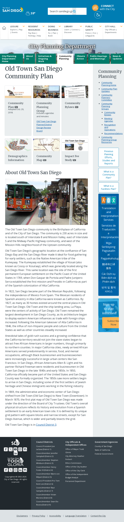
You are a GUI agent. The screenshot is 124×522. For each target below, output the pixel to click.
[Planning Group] (46, 91)
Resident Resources (36, 28)
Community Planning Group (44, 107)
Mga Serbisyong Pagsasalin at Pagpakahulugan (111, 250)
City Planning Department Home (9, 59)
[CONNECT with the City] (104, 7)
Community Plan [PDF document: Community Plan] (15, 105)
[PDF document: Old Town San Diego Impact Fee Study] (75, 144)
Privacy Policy (38, 515)
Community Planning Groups (106, 106)
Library (73, 26)
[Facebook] (6, 449)
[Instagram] (20, 449)
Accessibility (55, 515)
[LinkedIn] (16, 453)
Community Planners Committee (106, 97)
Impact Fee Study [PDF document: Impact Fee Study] (72, 158)
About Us (29, 57)
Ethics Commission (73, 463)
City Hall (114, 26)
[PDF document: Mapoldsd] (46, 144)
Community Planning (65, 57)
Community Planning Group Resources (109, 140)
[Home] (4, 31)
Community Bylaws (109, 113)
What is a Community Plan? (109, 174)
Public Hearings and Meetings (98, 57)
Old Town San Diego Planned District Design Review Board (46, 126)
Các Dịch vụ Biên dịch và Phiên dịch (108, 277)
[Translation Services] (108, 200)
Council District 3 (46, 424)
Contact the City (98, 515)
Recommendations (113, 133)
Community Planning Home (108, 84)
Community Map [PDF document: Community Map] (44, 158)
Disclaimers (22, 515)
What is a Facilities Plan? (108, 187)
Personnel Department (75, 481)
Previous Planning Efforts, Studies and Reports (108, 157)
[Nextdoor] (25, 449)
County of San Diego (103, 446)
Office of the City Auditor (76, 466)
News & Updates (117, 57)
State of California (102, 450)
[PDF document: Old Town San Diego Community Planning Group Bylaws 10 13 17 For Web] (75, 91)
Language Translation (76, 515)
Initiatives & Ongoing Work (45, 59)
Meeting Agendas (108, 119)
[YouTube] (15, 449)
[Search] (67, 11)
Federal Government (104, 454)
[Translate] (98, 15)
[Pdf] (18, 144)
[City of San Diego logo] (13, 9)
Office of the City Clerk (75, 470)
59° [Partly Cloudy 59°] (30, 13)
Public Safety (93, 28)
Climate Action (81, 57)
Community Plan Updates (109, 90)
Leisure (17, 26)
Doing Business (55, 28)
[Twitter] (11, 449)
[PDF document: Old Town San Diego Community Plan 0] (18, 91)
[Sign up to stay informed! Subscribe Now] (108, 315)
